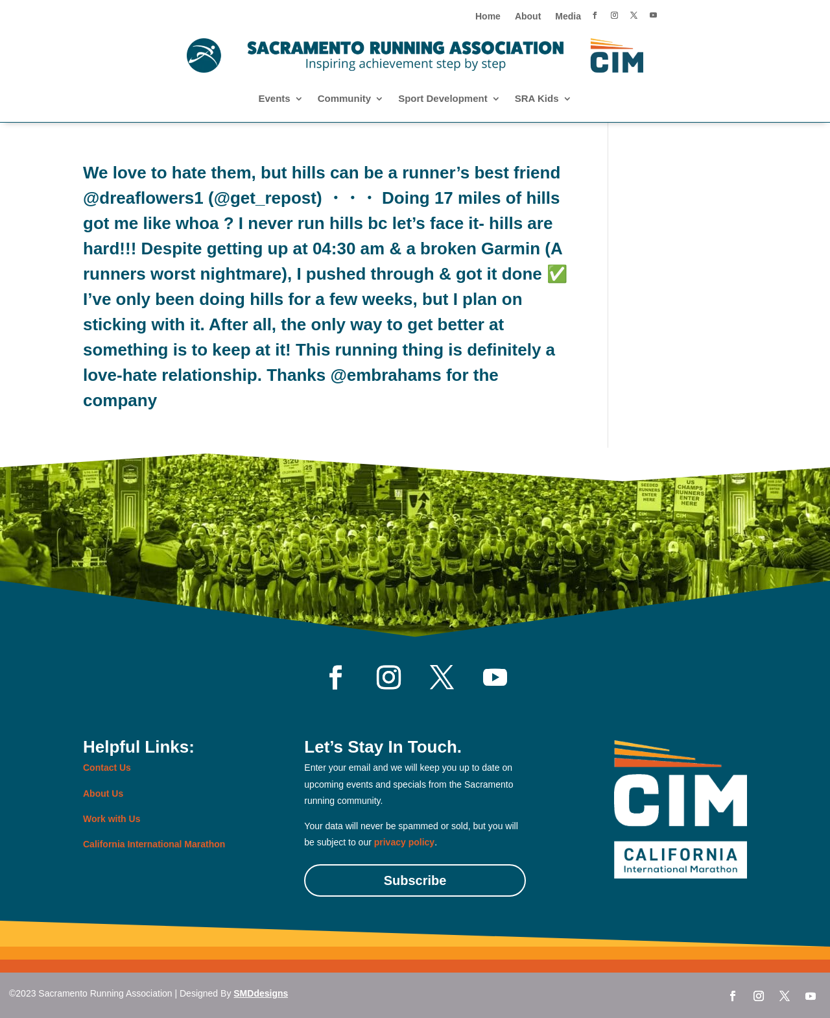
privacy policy (404, 842)
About (528, 16)
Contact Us (107, 767)
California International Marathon (154, 844)
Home (488, 16)
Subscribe (415, 880)
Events (274, 99)
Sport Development (443, 99)
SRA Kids (537, 99)
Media (568, 16)
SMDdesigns (260, 993)
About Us (103, 793)
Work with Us (111, 819)
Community (345, 99)
